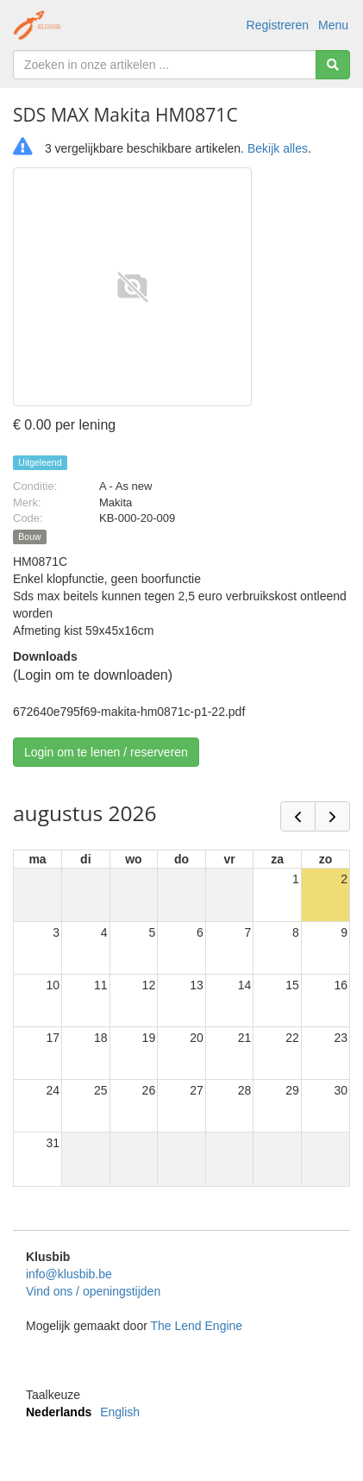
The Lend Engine (196, 1326)
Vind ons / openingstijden (93, 1291)
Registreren (278, 25)
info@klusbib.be (69, 1274)
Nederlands (58, 1412)
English (120, 1412)
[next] (332, 816)
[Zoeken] (333, 64)
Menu (333, 25)
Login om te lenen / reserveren (106, 752)
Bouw (29, 536)
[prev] (298, 816)
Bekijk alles (277, 148)
